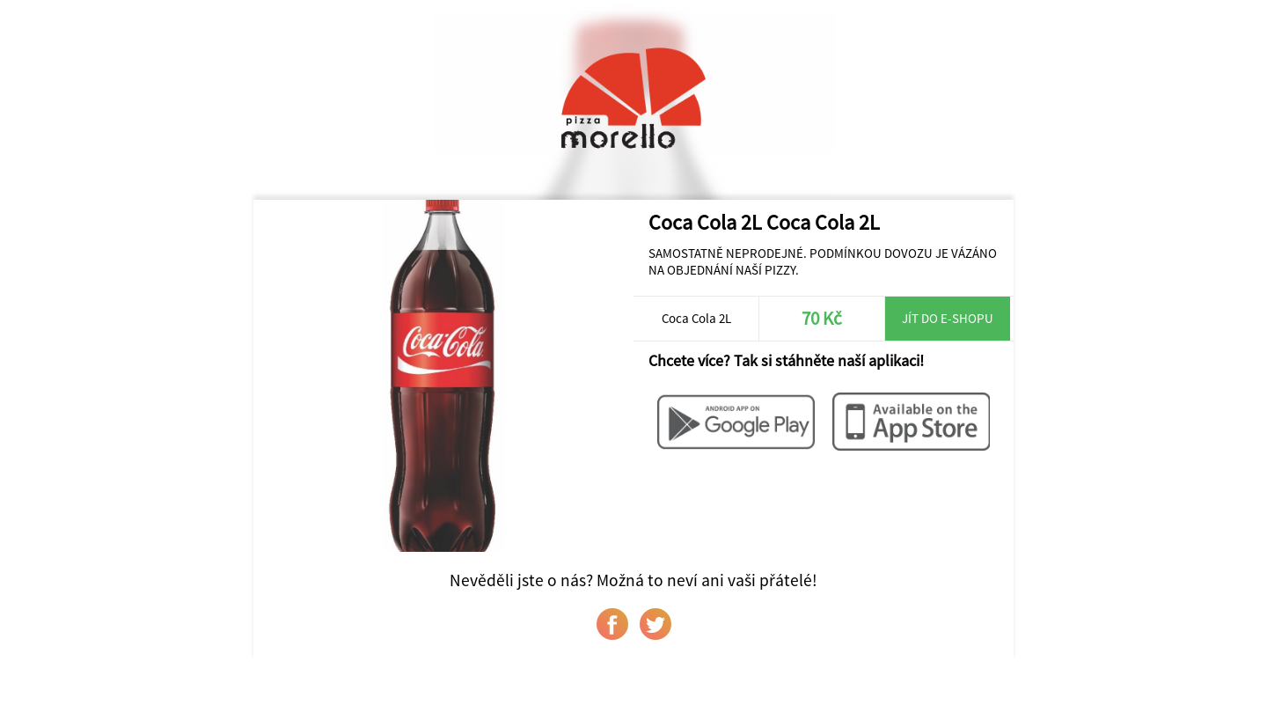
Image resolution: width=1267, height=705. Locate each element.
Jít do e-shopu (947, 318)
